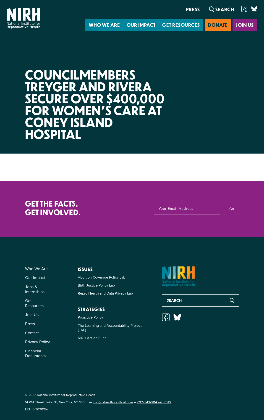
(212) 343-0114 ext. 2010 (154, 402)
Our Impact (141, 25)
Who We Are (104, 25)
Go (231, 208)
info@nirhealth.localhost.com (113, 402)
